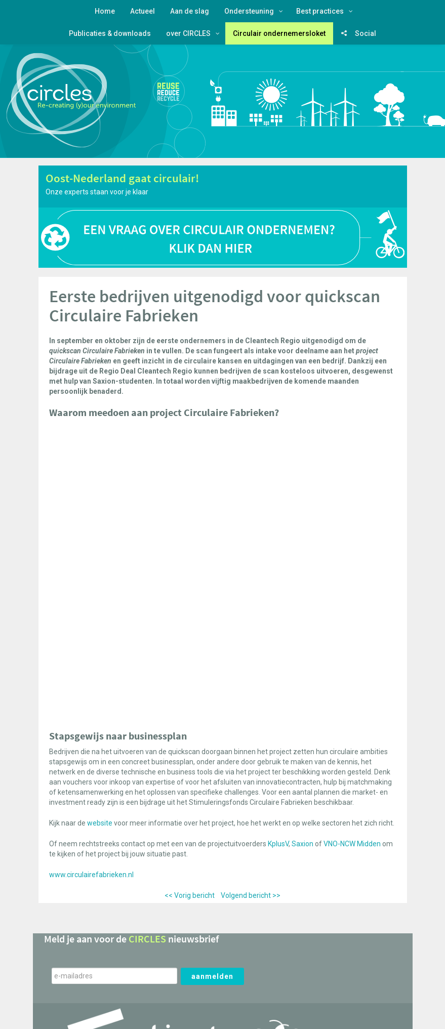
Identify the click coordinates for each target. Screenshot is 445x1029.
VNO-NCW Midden (352, 844)
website (99, 823)
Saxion (302, 844)
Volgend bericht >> (250, 895)
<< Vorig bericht (190, 895)
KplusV (278, 844)
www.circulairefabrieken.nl (91, 875)
